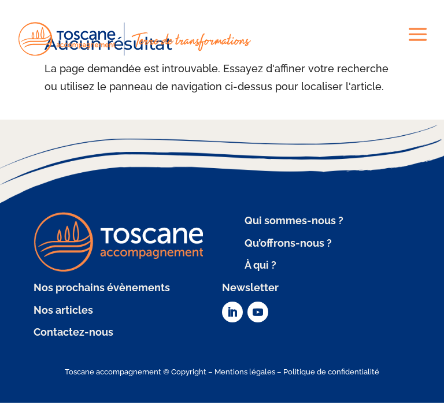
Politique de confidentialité (331, 371)
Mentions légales (244, 371)
